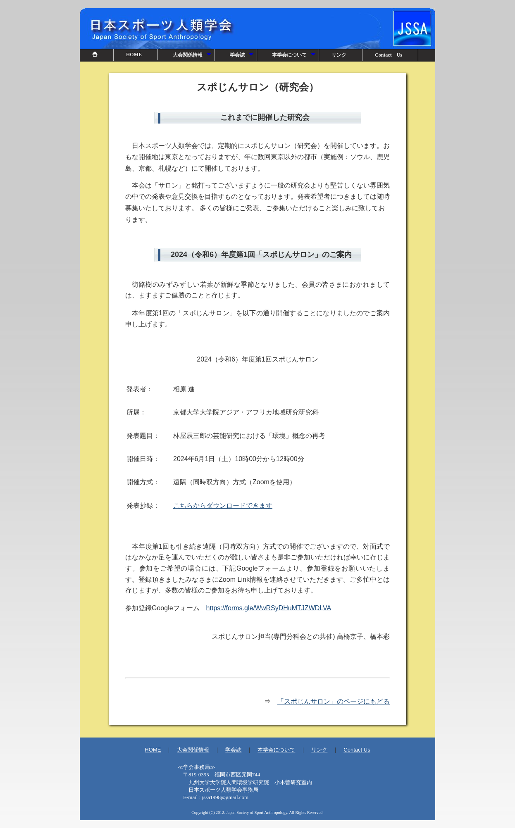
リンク (338, 55)
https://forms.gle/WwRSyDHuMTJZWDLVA (268, 607)
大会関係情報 (192, 56)
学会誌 (242, 56)
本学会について (294, 56)
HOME (134, 54)
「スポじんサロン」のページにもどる (333, 701)
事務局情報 (257, 785)
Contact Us (388, 55)
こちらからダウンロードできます (222, 505)
